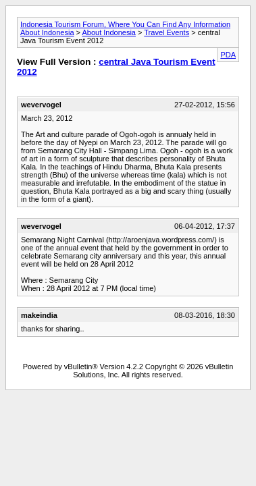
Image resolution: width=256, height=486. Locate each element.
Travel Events (166, 32)
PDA (228, 55)
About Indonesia (109, 32)
